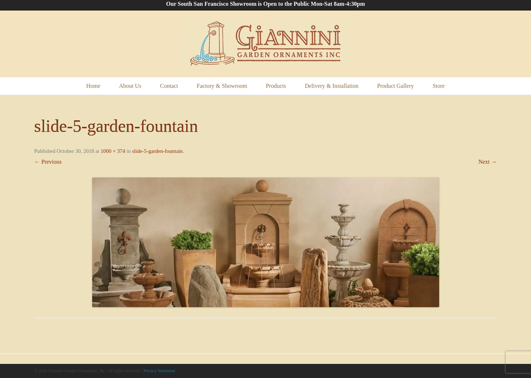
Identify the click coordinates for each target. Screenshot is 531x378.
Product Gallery (395, 86)
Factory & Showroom (222, 86)
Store (439, 86)
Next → (487, 162)
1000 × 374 (112, 151)
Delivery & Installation (331, 86)
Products (276, 86)
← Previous (48, 162)
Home (93, 86)
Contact (169, 86)
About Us (130, 86)
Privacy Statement (159, 370)
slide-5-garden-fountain (157, 151)
